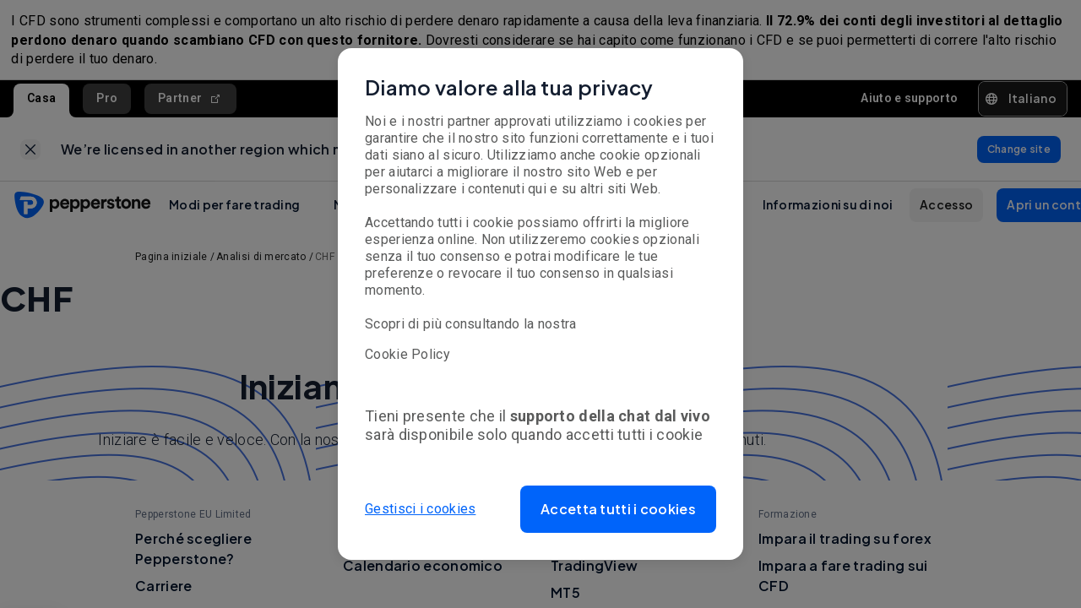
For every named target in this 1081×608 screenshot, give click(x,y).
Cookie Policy (407, 354)
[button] (618, 509)
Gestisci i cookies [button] (420, 509)
